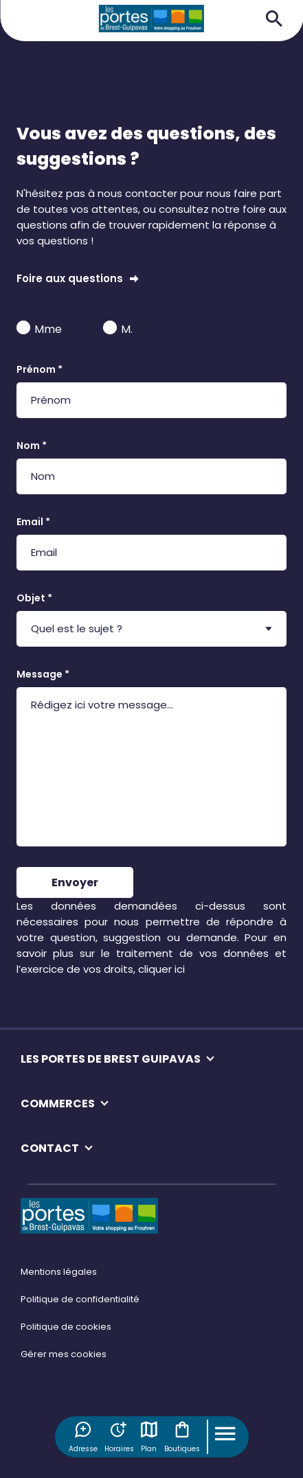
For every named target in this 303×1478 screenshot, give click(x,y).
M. (118, 329)
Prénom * (39, 369)
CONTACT (50, 1148)
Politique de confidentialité (80, 1299)
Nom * (31, 445)
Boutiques (182, 1437)
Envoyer (75, 882)
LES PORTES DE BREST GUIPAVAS (111, 1059)
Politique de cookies (66, 1326)
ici (180, 969)
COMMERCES (58, 1103)
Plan (149, 1437)
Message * (42, 674)
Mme (39, 329)
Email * (33, 522)
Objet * (34, 598)
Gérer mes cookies (63, 1354)
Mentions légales (59, 1271)
